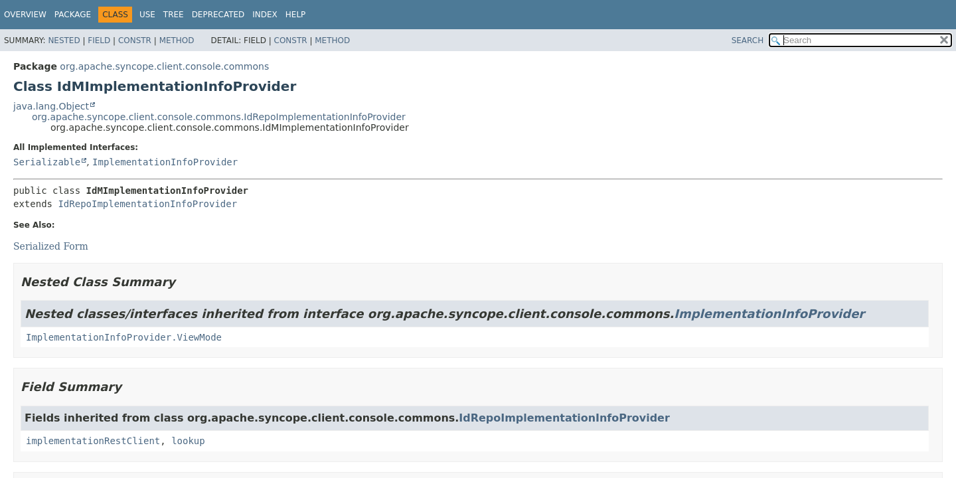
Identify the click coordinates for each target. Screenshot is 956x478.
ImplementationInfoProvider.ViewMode (124, 337)
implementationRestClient (93, 441)
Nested (64, 40)
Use (147, 14)
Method (177, 40)
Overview (25, 14)
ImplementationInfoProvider (165, 162)
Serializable (46, 162)
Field (99, 40)
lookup (188, 441)
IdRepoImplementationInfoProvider (147, 204)
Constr (134, 40)
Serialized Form (50, 246)
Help (295, 14)
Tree (173, 14)
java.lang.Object (51, 106)
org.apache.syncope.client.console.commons (164, 66)
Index (265, 14)
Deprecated (218, 14)
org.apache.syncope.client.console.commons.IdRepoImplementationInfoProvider (219, 117)
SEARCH (748, 40)
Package (72, 14)
